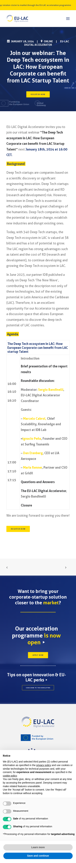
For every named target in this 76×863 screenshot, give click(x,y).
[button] (68, 18)
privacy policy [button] (43, 765)
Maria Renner (32, 467)
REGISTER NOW (38, 94)
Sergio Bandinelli (50, 390)
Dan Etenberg (33, 453)
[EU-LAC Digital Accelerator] (17, 18)
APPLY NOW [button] (38, 655)
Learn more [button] (38, 847)
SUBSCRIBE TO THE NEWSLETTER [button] (38, 688)
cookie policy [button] (10, 775)
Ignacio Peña (31, 438)
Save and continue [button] (38, 855)
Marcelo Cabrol (34, 418)
